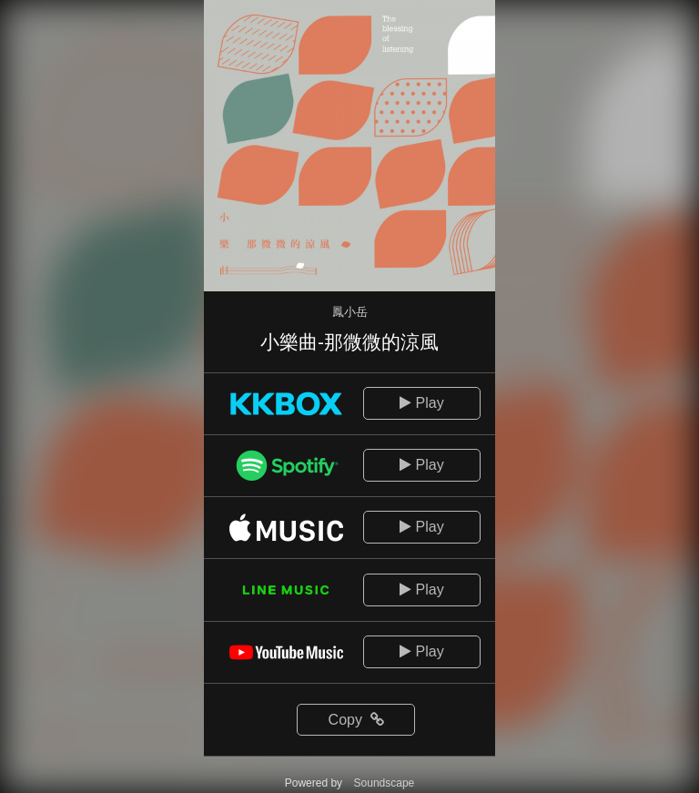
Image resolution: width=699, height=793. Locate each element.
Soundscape (384, 783)
